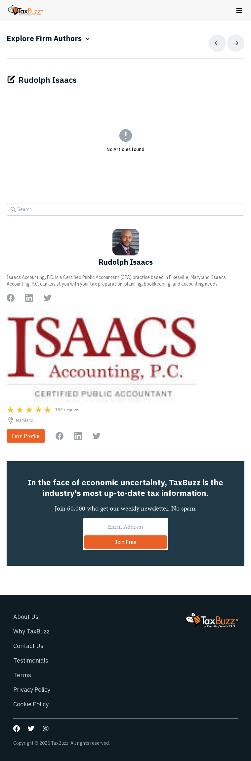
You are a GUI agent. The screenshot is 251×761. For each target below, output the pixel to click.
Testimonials (30, 660)
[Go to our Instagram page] (45, 728)
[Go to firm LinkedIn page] (78, 436)
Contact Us (28, 646)
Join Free (125, 542)
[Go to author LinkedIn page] (29, 298)
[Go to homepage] (25, 10)
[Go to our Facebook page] (16, 728)
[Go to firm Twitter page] (97, 436)
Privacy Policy (31, 689)
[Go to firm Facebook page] (59, 436)
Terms (22, 675)
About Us (25, 617)
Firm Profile (26, 436)
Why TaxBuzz (31, 631)
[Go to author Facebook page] (11, 298)
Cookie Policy (31, 704)
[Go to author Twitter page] (48, 298)
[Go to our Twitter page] (31, 728)
